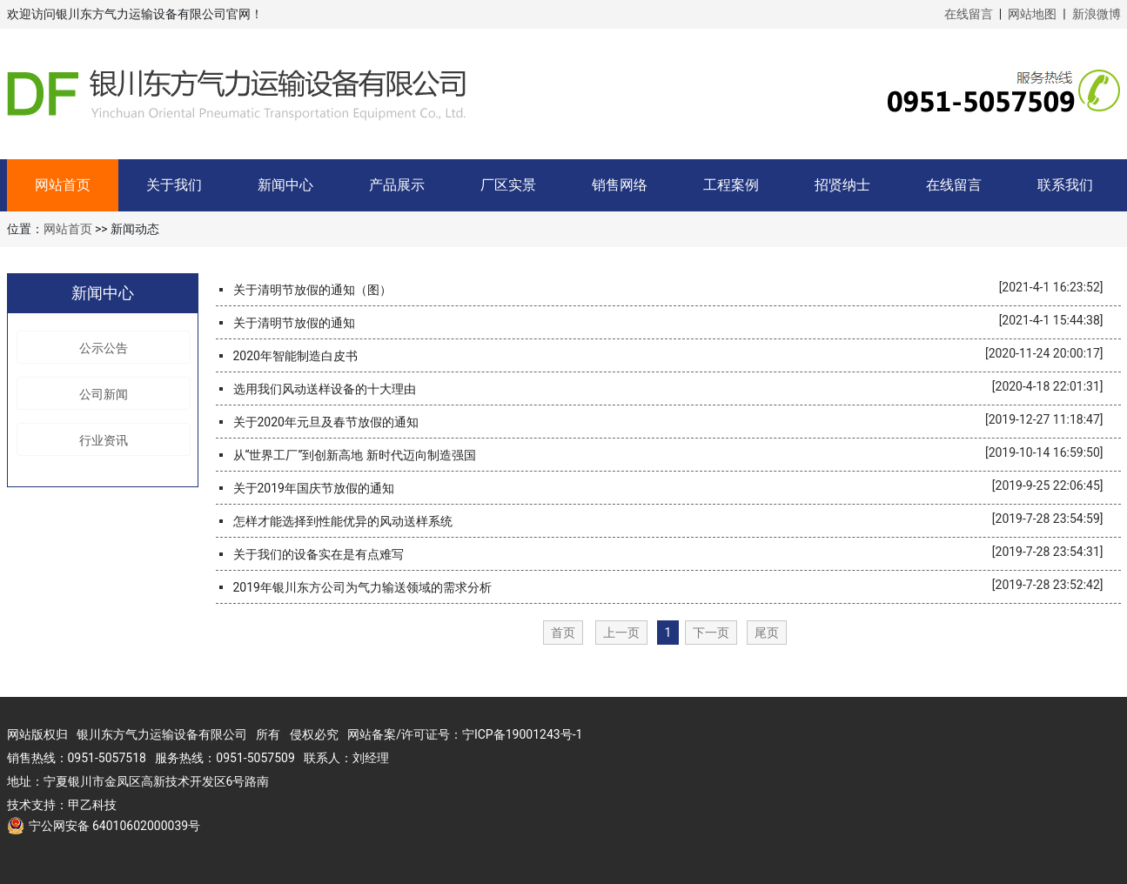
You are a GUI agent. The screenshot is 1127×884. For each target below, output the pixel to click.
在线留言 (968, 14)
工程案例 (731, 185)
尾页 (767, 633)
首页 (563, 633)
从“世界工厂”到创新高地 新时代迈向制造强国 (354, 455)
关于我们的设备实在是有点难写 (318, 554)
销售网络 (619, 185)
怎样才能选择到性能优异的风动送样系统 (343, 521)
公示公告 (103, 348)
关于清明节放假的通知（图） (312, 290)
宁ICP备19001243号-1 (522, 734)
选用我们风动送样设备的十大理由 (324, 389)
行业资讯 (103, 440)
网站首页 (63, 185)
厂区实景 (508, 185)
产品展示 (397, 185)
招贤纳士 (842, 185)
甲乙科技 (92, 805)
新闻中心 (285, 185)
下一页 (711, 633)
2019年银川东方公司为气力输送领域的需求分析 (362, 587)
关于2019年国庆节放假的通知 (313, 488)
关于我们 (174, 185)
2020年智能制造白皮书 (295, 356)
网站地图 (1032, 14)
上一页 (621, 633)
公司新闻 (103, 394)
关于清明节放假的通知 (294, 323)
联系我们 (1065, 185)
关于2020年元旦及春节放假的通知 (326, 422)
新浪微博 (1096, 14)
